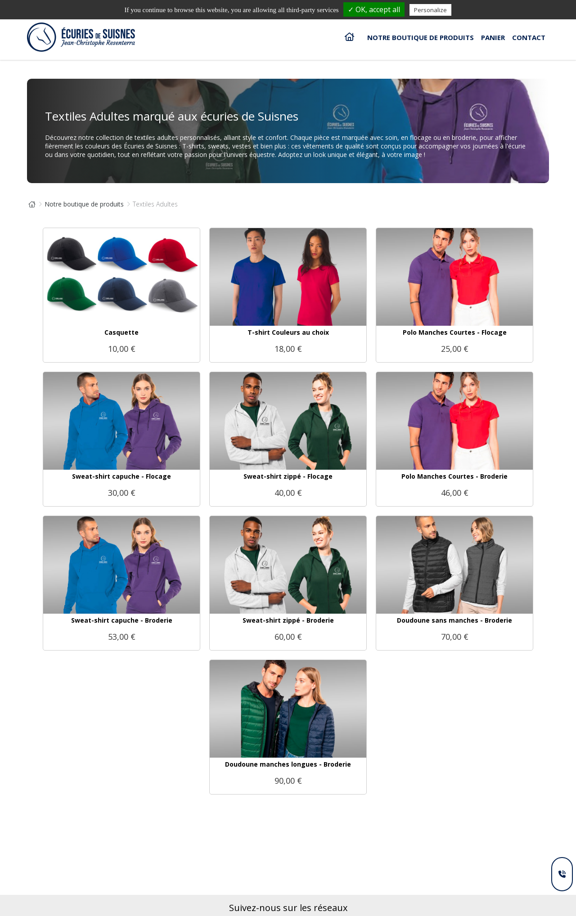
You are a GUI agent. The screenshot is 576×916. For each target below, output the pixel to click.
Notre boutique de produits (420, 37)
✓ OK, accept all (374, 9)
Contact (528, 37)
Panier (493, 37)
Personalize (430, 10)
